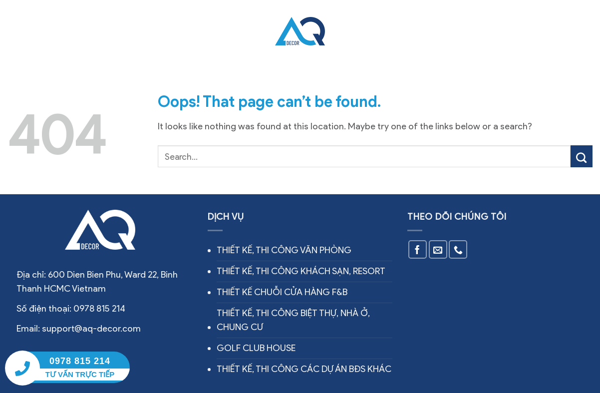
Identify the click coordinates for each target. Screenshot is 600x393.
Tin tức (390, 30)
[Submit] (582, 156)
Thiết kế (353, 30)
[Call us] (458, 249)
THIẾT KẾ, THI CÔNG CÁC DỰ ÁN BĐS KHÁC (304, 369)
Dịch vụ (161, 30)
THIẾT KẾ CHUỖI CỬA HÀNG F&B (282, 292)
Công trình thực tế (224, 30)
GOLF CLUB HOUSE (256, 348)
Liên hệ (425, 30)
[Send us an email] (438, 249)
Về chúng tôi (110, 30)
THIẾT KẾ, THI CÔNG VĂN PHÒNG (284, 250)
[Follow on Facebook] (417, 249)
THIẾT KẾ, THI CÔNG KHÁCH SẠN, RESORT (301, 271)
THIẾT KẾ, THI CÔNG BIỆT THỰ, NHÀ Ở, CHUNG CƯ (293, 320)
